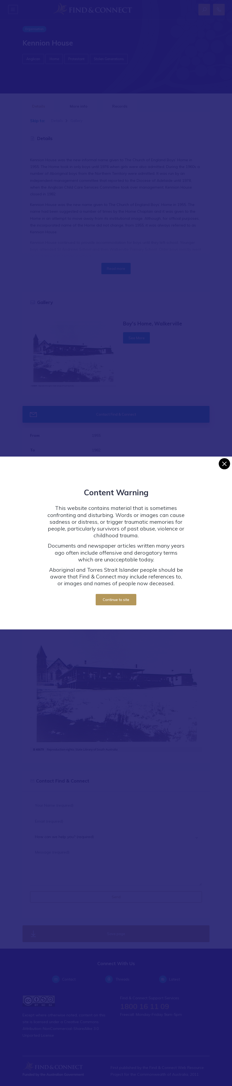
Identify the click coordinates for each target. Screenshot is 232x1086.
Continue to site (116, 599)
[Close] (224, 463)
